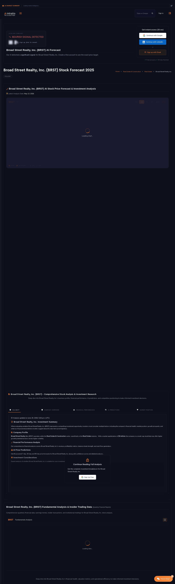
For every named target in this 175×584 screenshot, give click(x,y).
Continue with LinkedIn (153, 42)
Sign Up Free (87, 477)
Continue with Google (152, 35)
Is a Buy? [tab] (14, 410)
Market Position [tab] (145, 410)
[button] (163, 579)
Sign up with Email (153, 52)
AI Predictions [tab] (112, 410)
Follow (8, 76)
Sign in (161, 13)
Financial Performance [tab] (84, 410)
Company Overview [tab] (50, 410)
